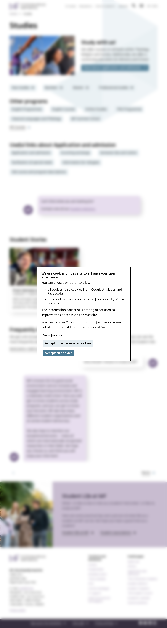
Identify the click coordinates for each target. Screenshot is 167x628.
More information (52, 335)
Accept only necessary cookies (68, 343)
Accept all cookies (58, 353)
